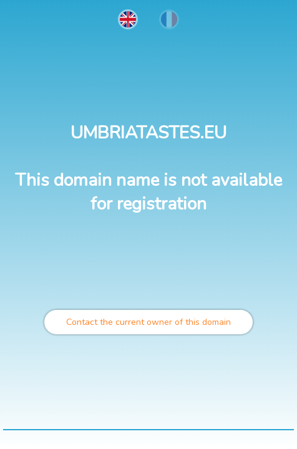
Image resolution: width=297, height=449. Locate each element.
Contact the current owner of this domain (148, 322)
